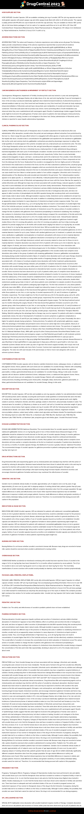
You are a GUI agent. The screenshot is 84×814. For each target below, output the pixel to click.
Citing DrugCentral (36, 811)
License (52, 811)
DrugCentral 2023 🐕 (46, 4)
